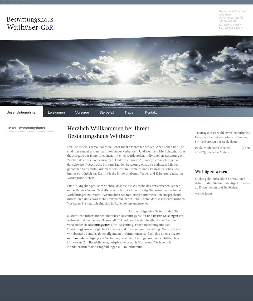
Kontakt (151, 112)
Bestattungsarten (99, 225)
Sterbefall (107, 112)
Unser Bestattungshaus (26, 128)
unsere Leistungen (165, 216)
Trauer (130, 112)
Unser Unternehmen (22, 112)
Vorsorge (82, 112)
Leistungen (56, 112)
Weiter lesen (203, 194)
